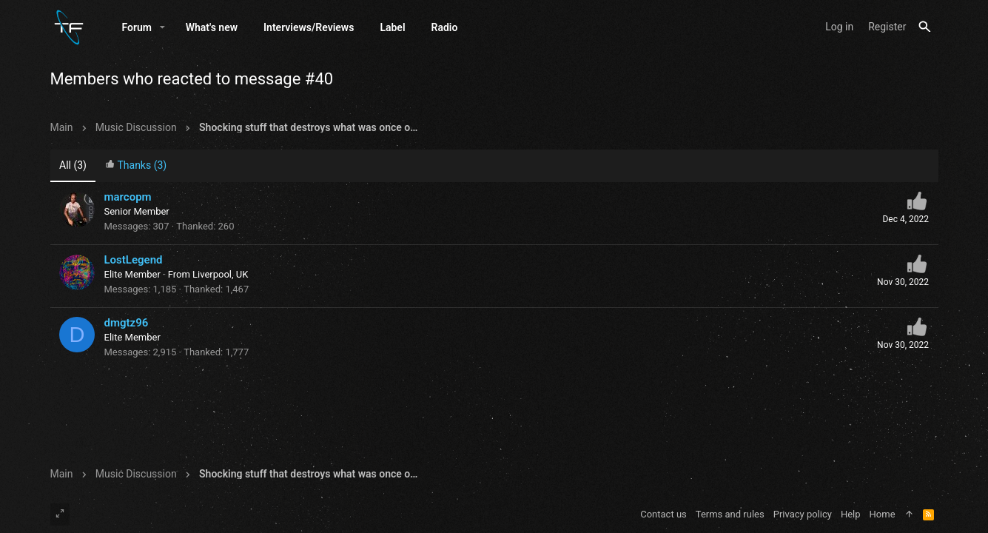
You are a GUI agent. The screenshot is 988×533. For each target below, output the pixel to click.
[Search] (925, 27)
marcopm (128, 197)
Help (851, 514)
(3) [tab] (73, 165)
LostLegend (133, 259)
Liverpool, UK (220, 274)
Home (882, 514)
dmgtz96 (126, 322)
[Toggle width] (60, 514)
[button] (162, 27)
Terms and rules (730, 514)
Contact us (663, 514)
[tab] (135, 166)
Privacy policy (802, 514)
